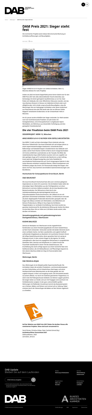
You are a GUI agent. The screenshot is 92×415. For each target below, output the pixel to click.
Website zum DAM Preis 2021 (37, 324)
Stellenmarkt (80, 374)
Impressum (75, 407)
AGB (68, 407)
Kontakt (57, 384)
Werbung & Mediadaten (62, 372)
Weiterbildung (81, 372)
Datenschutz (84, 407)
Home (6, 19)
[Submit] (33, 380)
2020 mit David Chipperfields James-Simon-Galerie (45, 95)
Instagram (80, 383)
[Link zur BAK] (73, 398)
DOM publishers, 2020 (29, 334)
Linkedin (79, 384)
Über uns (57, 383)
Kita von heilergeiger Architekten (41, 107)
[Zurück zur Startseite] (21, 11)
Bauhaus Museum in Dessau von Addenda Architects (43, 103)
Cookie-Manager (59, 407)
